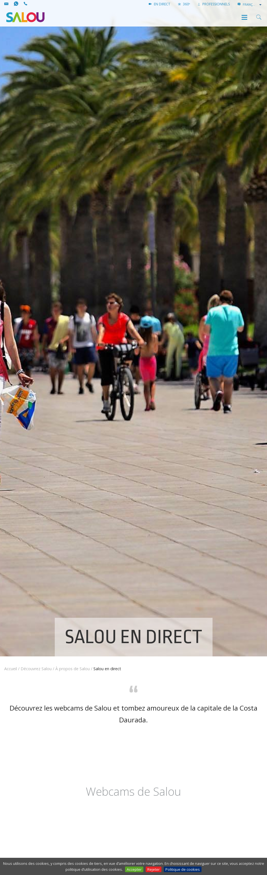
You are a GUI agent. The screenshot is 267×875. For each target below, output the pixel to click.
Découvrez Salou (36, 668)
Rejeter (153, 869)
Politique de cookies (182, 869)
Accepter (134, 869)
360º (184, 4)
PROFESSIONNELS (214, 4)
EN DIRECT (159, 4)
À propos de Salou (72, 668)
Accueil (10, 668)
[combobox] (252, 4)
